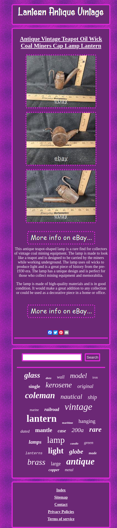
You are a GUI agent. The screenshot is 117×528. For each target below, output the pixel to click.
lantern (41, 418)
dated (25, 431)
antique (80, 461)
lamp (56, 440)
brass (36, 461)
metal (69, 470)
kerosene (59, 385)
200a (77, 430)
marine (34, 410)
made (93, 453)
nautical (71, 396)
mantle (43, 430)
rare (95, 429)
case (62, 430)
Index (61, 490)
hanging (87, 421)
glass (32, 375)
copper (54, 470)
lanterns (33, 453)
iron (95, 377)
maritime (67, 422)
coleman (40, 395)
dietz (48, 378)
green (88, 442)
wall (61, 377)
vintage (78, 407)
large (56, 463)
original (85, 386)
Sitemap (61, 497)
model (78, 375)
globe (76, 451)
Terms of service (60, 519)
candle (74, 443)
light (55, 450)
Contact (60, 504)
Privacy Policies (61, 512)
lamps (35, 442)
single (34, 386)
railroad (51, 409)
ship (92, 397)
